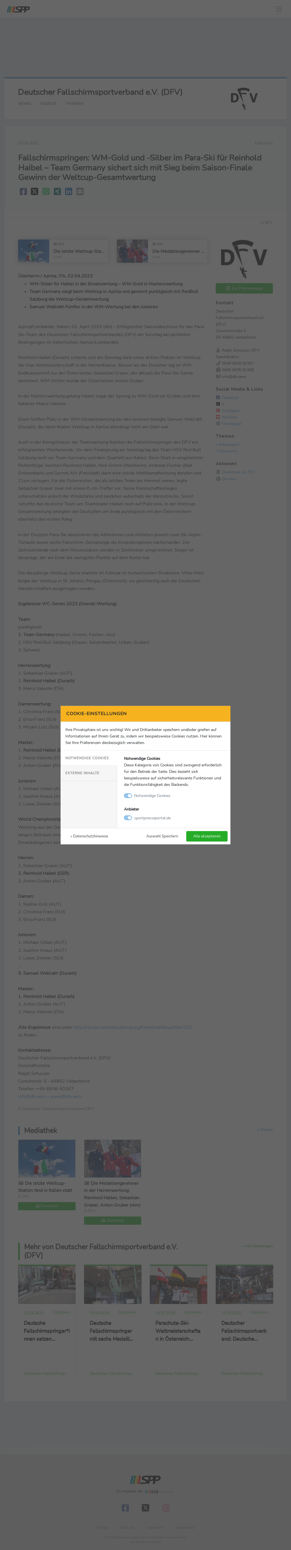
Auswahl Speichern (162, 835)
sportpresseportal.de (152, 817)
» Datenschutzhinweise (89, 835)
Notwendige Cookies (87, 758)
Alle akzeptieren (207, 835)
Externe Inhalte (82, 773)
